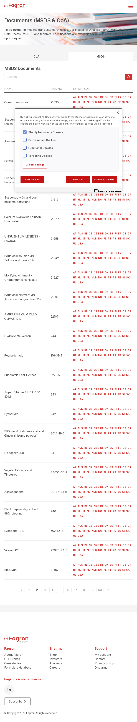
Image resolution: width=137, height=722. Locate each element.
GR (129, 97)
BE (85, 97)
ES (111, 97)
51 (108, 590)
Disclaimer (102, 667)
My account (103, 654)
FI (116, 97)
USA (80, 107)
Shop (53, 654)
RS (114, 102)
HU (80, 102)
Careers (54, 667)
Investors (55, 659)
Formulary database (17, 667)
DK (106, 97)
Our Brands (12, 659)
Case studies (12, 663)
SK (128, 102)
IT (84, 102)
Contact (100, 659)
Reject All (78, 179)
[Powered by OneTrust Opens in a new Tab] (106, 190)
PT (109, 102)
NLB (94, 102)
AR (74, 97)
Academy (55, 663)
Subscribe (17, 701)
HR (75, 102)
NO (100, 102)
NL (88, 102)
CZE (96, 97)
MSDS (101, 56)
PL (104, 102)
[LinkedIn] (9, 690)
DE (101, 97)
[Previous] (21, 590)
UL (74, 107)
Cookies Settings (35, 165)
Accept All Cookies (104, 179)
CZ (90, 97)
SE (119, 102)
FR (119, 97)
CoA (36, 56)
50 (100, 590)
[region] (68, 150)
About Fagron (13, 654)
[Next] (116, 590)
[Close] (118, 113)
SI (123, 102)
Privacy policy (104, 663)
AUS (80, 97)
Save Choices (32, 179)
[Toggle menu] (130, 6)
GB (124, 97)
